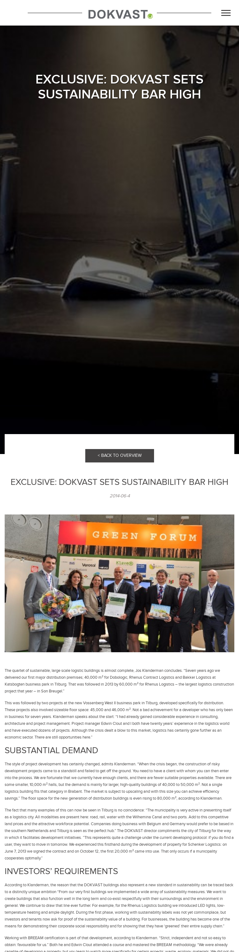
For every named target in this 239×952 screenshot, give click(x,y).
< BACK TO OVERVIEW (120, 455)
